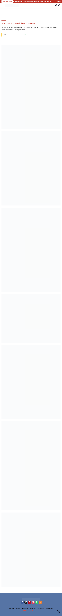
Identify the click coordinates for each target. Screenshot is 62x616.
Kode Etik (25, 608)
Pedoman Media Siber (37, 608)
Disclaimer (49, 608)
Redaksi (18, 608)
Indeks (11, 608)
